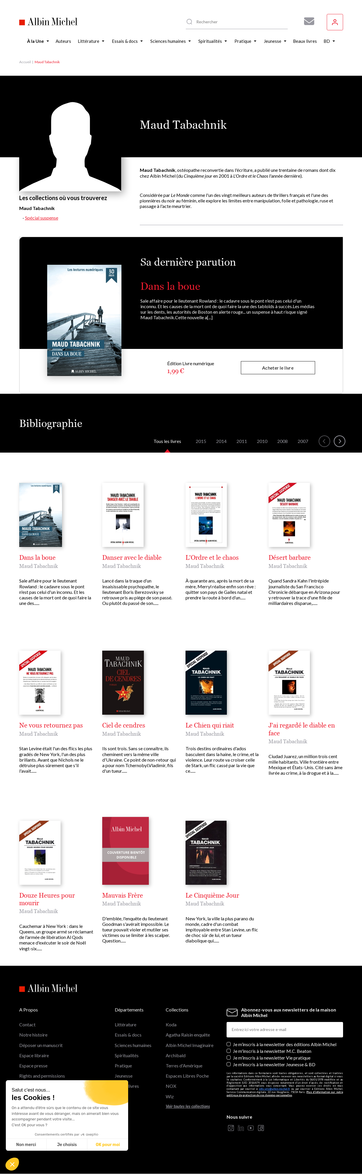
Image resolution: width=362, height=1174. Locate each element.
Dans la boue (170, 286)
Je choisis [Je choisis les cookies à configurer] (67, 1144)
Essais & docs (128, 1034)
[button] (12, 1164)
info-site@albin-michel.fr (274, 1088)
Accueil (25, 62)
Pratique (123, 1065)
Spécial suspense (41, 217)
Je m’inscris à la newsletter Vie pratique (271, 1057)
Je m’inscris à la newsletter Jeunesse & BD (274, 1064)
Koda (171, 1024)
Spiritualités (127, 1055)
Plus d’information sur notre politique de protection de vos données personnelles (285, 1093)
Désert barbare (290, 558)
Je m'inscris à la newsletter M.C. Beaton (272, 1051)
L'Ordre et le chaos (212, 558)
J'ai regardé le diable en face (302, 729)
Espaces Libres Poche (187, 1075)
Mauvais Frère (122, 895)
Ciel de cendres (123, 725)
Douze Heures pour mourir (47, 899)
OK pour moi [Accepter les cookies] (108, 1144)
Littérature (125, 1024)
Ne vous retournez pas (51, 725)
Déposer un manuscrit (41, 1045)
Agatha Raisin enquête (188, 1034)
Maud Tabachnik (38, 566)
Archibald (176, 1055)
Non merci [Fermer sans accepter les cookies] (26, 1144)
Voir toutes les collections (188, 1106)
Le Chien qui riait (210, 725)
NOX (171, 1086)
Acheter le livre (278, 367)
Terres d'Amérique (184, 1065)
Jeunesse (124, 1075)
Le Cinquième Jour (212, 895)
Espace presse (33, 1065)
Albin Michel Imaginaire (189, 1045)
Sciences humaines (133, 1045)
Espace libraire (34, 1055)
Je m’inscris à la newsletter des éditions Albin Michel (284, 1044)
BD (118, 1096)
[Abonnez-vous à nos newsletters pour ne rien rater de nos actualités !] (307, 21)
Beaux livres (127, 1086)
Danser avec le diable (132, 558)
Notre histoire (33, 1034)
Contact (27, 1024)
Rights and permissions (42, 1075)
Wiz (170, 1096)
